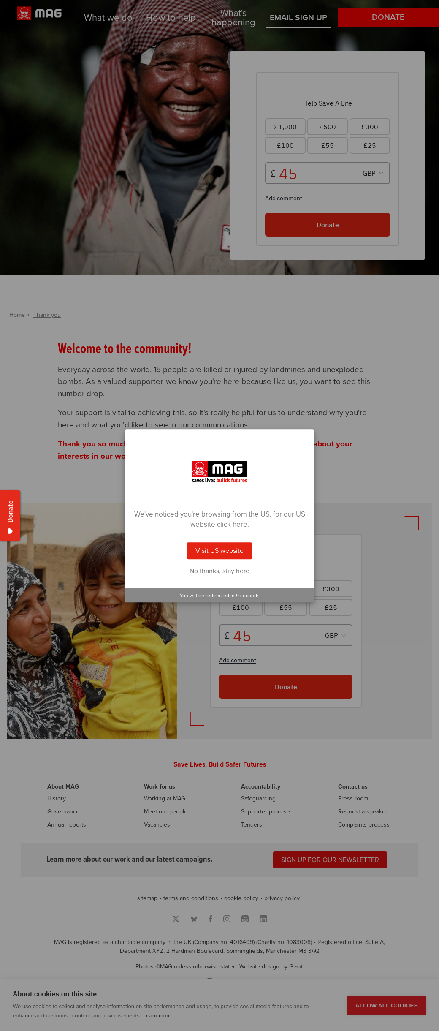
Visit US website (219, 551)
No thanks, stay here (219, 571)
